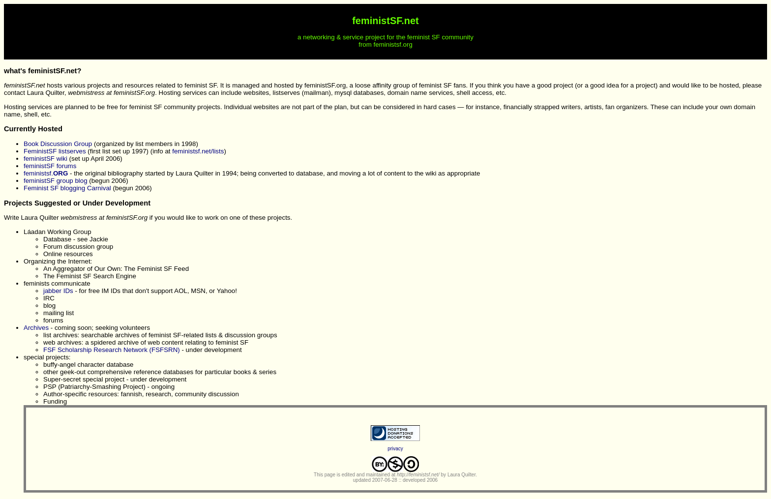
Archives (36, 327)
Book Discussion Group (58, 143)
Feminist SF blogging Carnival (67, 188)
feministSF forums (50, 166)
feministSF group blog (56, 180)
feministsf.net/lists (198, 151)
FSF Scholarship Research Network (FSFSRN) (111, 349)
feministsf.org (393, 44)
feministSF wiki (45, 158)
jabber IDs (58, 290)
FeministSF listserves (55, 151)
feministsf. (46, 173)
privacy (395, 448)
